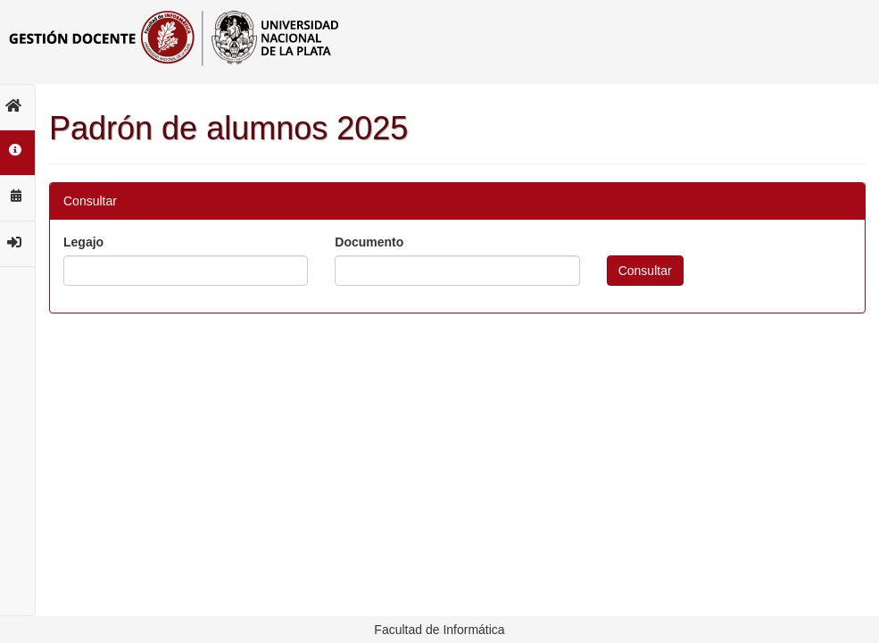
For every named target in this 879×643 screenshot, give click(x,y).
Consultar (645, 270)
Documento (369, 242)
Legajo (83, 242)
